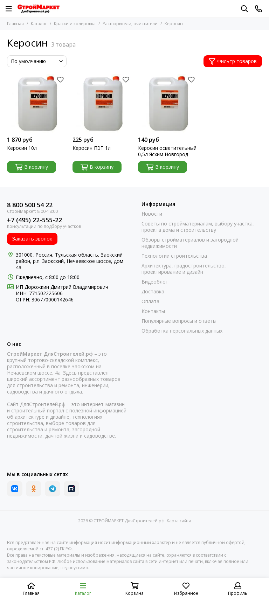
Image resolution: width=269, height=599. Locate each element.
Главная (15, 24)
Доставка (153, 291)
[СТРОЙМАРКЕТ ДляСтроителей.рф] (39, 9)
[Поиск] (244, 9)
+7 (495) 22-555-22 (34, 220)
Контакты (153, 311)
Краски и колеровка (75, 24)
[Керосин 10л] (36, 103)
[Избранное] (60, 79)
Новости (152, 214)
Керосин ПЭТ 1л (92, 148)
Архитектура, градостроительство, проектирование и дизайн (184, 269)
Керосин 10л (22, 148)
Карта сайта (179, 521)
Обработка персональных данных (182, 331)
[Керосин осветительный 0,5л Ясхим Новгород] (167, 103)
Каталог (39, 24)
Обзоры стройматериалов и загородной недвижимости (190, 243)
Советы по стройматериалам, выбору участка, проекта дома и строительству (198, 227)
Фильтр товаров (233, 61)
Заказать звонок (32, 238)
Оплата (150, 301)
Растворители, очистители (130, 24)
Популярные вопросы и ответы (179, 321)
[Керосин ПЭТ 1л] (102, 103)
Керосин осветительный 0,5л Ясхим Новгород (167, 151)
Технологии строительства (174, 256)
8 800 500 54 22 (30, 205)
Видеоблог (155, 282)
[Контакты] (258, 9)
